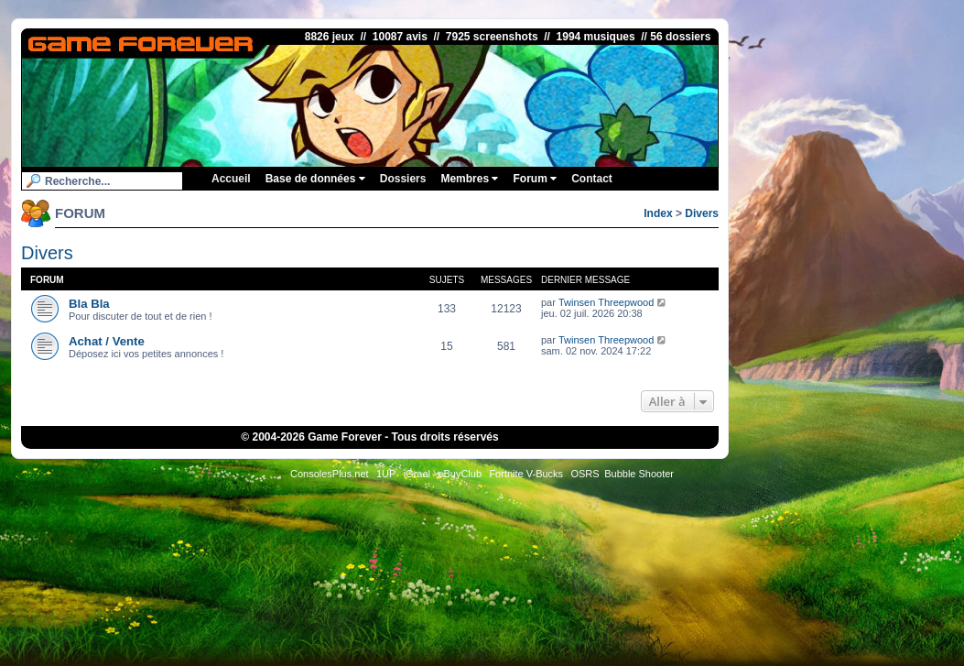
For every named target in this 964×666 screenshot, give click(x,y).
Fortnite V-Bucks (526, 473)
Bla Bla (89, 304)
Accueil (231, 178)
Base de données (315, 178)
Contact (591, 178)
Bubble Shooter (639, 473)
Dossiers (403, 178)
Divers (702, 213)
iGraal (417, 473)
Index (658, 213)
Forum (535, 178)
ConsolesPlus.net (329, 473)
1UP (385, 473)
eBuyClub (460, 473)
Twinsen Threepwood (606, 302)
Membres (469, 178)
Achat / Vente (107, 341)
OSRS (584, 473)
